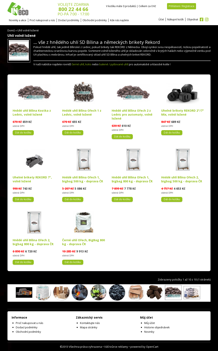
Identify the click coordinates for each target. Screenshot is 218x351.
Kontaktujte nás (90, 323)
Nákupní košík (175, 19)
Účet (161, 19)
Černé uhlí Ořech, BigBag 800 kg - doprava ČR (83, 242)
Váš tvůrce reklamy (116, 347)
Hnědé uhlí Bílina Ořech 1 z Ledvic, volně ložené (81, 112)
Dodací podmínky (68, 20)
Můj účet (149, 323)
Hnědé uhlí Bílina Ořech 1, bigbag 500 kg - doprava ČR (82, 179)
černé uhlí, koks (81, 64)
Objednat (192, 19)
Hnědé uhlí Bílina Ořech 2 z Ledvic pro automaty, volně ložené (132, 114)
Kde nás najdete (119, 20)
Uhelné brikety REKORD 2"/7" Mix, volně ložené (182, 112)
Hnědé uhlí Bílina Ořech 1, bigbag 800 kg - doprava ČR (132, 179)
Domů (11, 30)
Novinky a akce (17, 20)
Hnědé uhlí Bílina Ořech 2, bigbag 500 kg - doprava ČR (181, 179)
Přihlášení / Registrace (181, 6)
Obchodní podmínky (94, 20)
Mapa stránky (88, 327)
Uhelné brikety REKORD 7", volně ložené (32, 179)
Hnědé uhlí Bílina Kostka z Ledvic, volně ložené (32, 112)
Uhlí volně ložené (28, 30)
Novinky (149, 332)
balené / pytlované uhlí (113, 64)
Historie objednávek (157, 327)
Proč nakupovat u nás (42, 20)
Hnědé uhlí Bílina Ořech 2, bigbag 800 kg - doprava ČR (33, 242)
